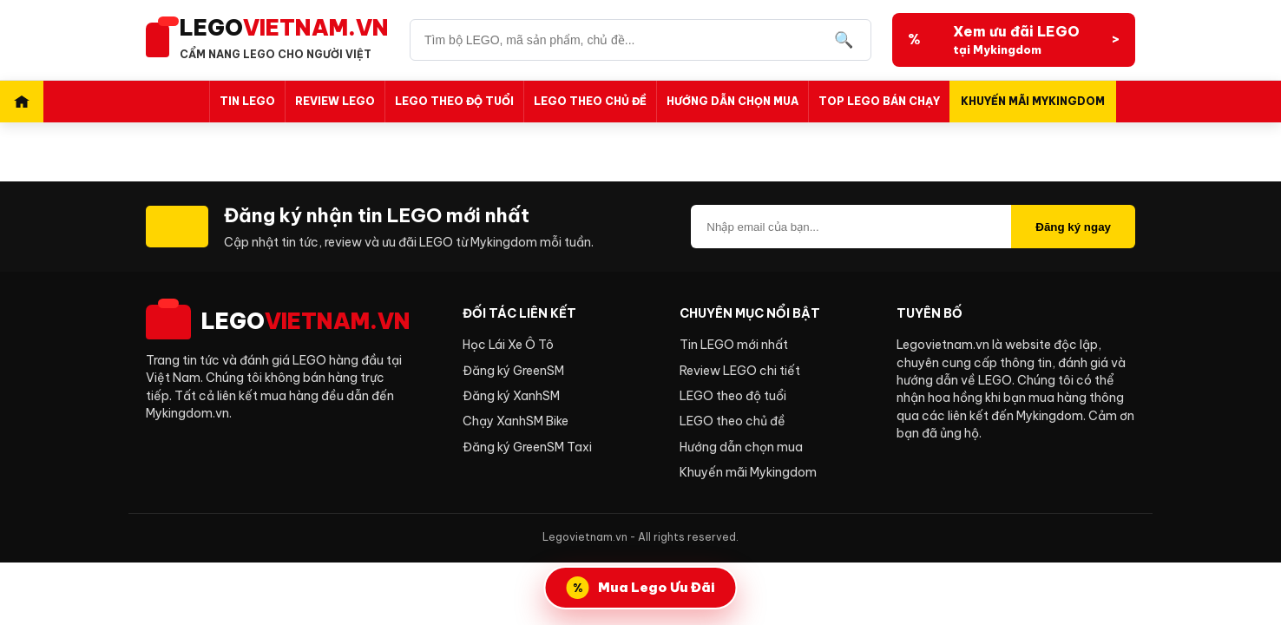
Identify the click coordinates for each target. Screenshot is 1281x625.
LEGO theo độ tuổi (454, 101)
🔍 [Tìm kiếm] (843, 40)
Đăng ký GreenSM (513, 370)
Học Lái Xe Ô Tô (508, 344)
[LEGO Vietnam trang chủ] (267, 39)
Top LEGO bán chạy (879, 101)
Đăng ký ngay (1073, 227)
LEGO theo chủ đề (590, 101)
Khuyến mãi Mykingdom (1033, 101)
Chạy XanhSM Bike (515, 421)
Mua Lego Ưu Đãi (656, 587)
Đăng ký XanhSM (511, 396)
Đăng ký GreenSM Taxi (527, 447)
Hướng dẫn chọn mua (732, 101)
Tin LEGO (247, 101)
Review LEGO (335, 101)
